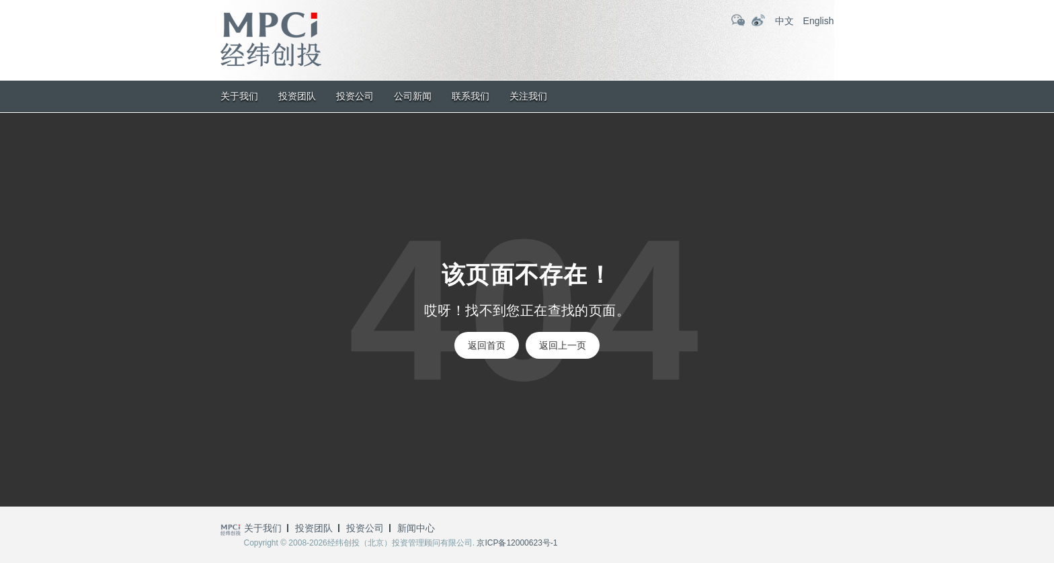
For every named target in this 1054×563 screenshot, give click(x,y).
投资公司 (355, 96)
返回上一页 (562, 345)
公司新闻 (413, 96)
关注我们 (528, 96)
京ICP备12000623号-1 (517, 543)
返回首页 (486, 345)
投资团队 (297, 96)
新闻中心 (416, 528)
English (818, 20)
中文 (784, 20)
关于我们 (239, 96)
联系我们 (470, 96)
